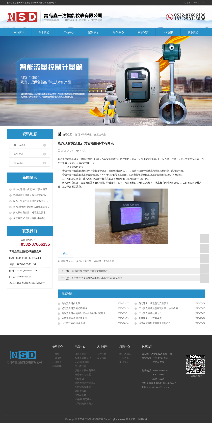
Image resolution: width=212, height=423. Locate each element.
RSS (195, 2)
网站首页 (19, 32)
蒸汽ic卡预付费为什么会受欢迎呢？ (31, 207)
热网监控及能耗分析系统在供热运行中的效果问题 (31, 195)
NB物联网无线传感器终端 (86, 399)
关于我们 (44, 32)
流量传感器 (80, 354)
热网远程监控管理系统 (86, 383)
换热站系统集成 (83, 387)
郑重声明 (57, 366)
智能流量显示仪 (83, 358)
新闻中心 (118, 32)
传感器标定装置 (83, 374)
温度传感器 (80, 391)
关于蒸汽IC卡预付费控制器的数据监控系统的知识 (31, 218)
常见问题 (18, 163)
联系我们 (193, 32)
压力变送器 (80, 366)
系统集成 (79, 379)
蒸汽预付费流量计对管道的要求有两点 (31, 212)
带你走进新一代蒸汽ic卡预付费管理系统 (31, 189)
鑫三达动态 (20, 145)
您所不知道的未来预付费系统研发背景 (31, 201)
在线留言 (143, 32)
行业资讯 (18, 154)
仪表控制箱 (80, 395)
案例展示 (93, 32)
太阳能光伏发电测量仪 (86, 403)
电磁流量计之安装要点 (150, 318)
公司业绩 (57, 358)
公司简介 (57, 354)
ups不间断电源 (82, 362)
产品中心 (68, 32)
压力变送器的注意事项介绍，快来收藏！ (159, 308)
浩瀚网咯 (142, 419)
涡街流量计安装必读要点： (75, 308)
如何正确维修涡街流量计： (75, 318)
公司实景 (57, 362)
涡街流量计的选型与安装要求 (153, 303)
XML (202, 2)
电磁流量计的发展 (71, 303)
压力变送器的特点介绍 (73, 323)
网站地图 (186, 2)
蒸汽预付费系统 (65, 261)
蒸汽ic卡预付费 (84, 261)
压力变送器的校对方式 (150, 313)
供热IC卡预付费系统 (85, 370)
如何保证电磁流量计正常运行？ (154, 323)
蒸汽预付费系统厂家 (104, 261)
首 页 (77, 134)
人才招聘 (168, 32)
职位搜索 (101, 358)
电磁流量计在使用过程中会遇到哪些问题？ (84, 313)
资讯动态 (87, 134)
